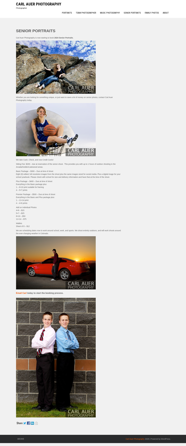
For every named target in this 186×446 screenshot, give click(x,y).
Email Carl (21, 293)
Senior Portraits (132, 13)
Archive (20, 439)
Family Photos (152, 13)
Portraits (67, 13)
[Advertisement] (152, 64)
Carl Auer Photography (38, 4)
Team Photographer (86, 13)
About (166, 13)
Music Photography (110, 13)
